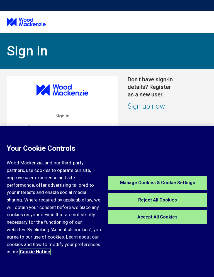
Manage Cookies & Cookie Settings (157, 182)
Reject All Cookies (157, 200)
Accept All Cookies (157, 217)
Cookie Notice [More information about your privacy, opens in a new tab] (35, 251)
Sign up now (146, 106)
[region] (107, 201)
